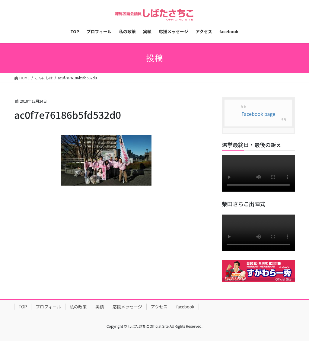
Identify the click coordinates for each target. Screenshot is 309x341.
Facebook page (258, 113)
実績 (99, 307)
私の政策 (78, 307)
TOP (23, 307)
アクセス (159, 307)
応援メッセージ (127, 307)
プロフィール (48, 307)
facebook (185, 307)
